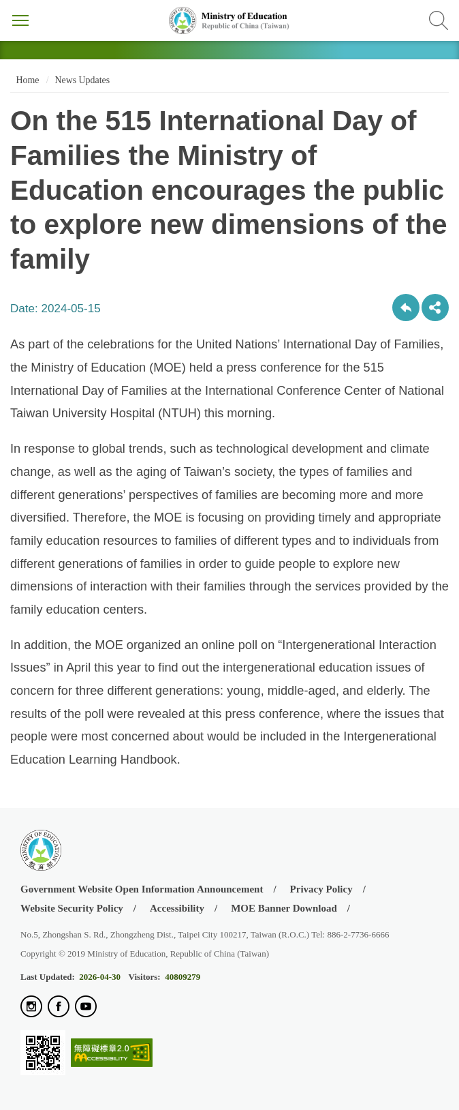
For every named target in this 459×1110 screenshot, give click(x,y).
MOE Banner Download (284, 908)
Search (438, 20)
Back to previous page (406, 307)
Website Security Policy (71, 908)
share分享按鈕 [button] (435, 307)
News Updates (82, 80)
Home (26, 80)
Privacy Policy (321, 889)
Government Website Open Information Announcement (141, 889)
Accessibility (177, 908)
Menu (20, 20)
